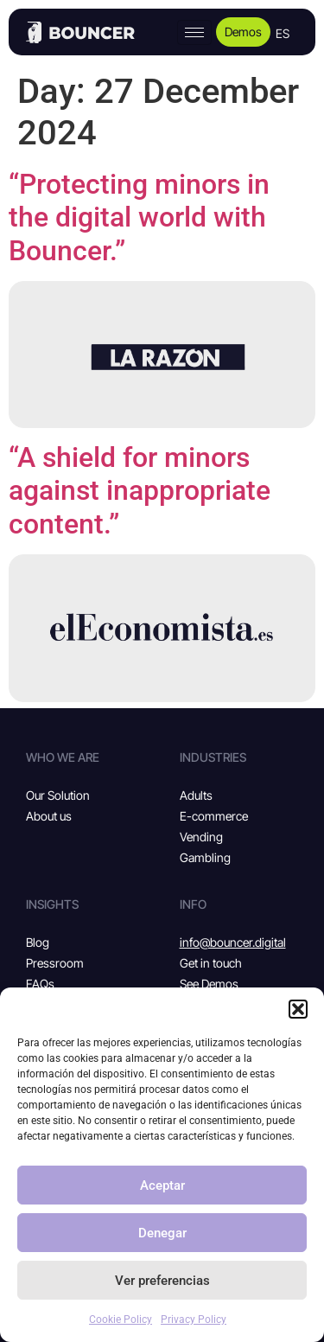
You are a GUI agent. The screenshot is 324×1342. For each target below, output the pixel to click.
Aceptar (162, 1185)
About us (49, 815)
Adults (196, 795)
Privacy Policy (193, 1319)
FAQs (40, 983)
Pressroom (55, 962)
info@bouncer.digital (233, 942)
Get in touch (211, 962)
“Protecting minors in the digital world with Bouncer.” (139, 217)
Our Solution (58, 795)
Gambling (205, 857)
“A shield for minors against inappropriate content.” (139, 490)
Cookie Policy (120, 1319)
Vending (201, 836)
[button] (298, 1009)
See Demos (209, 983)
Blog (37, 942)
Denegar (162, 1233)
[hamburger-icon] (194, 32)
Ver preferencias (162, 1280)
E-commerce (214, 815)
